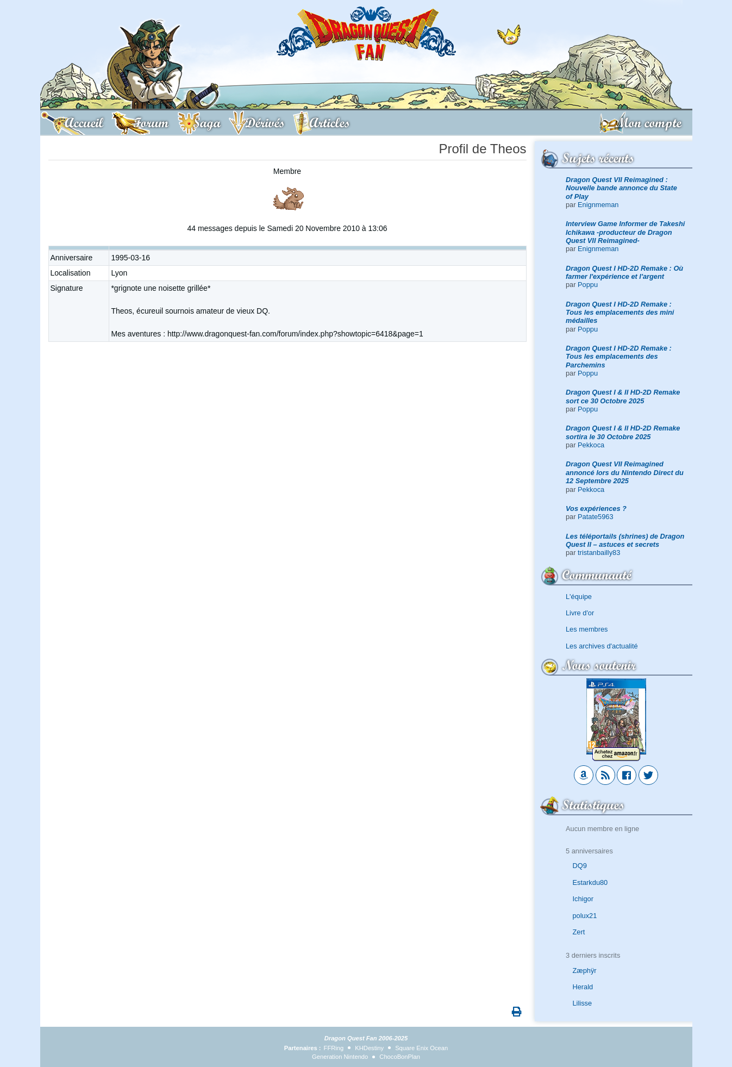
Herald (583, 987)
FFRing (334, 1048)
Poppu (588, 284)
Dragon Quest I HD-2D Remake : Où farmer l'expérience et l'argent (624, 272)
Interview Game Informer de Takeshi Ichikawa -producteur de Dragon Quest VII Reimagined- (625, 232)
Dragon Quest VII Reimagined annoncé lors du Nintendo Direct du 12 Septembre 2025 (625, 472)
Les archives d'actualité (602, 646)
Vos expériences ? (596, 508)
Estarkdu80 (590, 882)
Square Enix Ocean (421, 1048)
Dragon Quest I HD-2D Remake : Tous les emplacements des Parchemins (619, 356)
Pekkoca (591, 445)
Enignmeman (598, 205)
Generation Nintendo (340, 1056)
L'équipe (579, 596)
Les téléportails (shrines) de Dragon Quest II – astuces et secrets (625, 540)
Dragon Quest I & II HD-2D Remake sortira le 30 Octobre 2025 (623, 432)
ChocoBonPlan (399, 1056)
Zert (579, 932)
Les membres (587, 629)
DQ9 (580, 866)
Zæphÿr (585, 970)
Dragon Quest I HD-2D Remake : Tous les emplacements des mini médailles (620, 312)
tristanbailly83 (599, 552)
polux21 (585, 916)
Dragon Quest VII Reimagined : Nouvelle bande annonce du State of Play (621, 188)
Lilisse (582, 1003)
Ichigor (583, 899)
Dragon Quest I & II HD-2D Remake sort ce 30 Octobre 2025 (623, 396)
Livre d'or (580, 613)
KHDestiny (369, 1048)
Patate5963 (595, 517)
